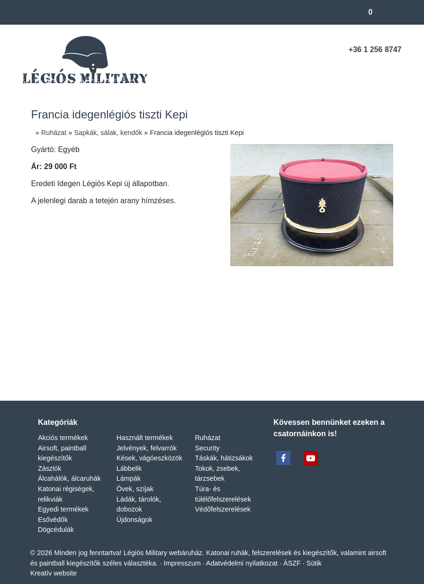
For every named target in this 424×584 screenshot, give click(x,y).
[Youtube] (378, 68)
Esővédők (53, 508)
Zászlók (50, 457)
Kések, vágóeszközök (150, 446)
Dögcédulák (56, 518)
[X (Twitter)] (178, 370)
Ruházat (207, 426)
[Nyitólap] (31, 12)
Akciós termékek (63, 426)
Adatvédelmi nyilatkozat (269, 551)
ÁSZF (320, 551)
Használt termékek (146, 426)
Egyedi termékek (64, 498)
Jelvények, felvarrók (146, 436)
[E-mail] (329, 68)
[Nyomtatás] (263, 370)
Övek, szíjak (135, 477)
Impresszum (207, 551)
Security (207, 436)
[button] (390, 12)
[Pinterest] (212, 370)
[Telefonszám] (345, 68)
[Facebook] (362, 68)
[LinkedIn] (195, 370)
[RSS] (395, 68)
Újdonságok (135, 508)
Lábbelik (130, 457)
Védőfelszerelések (223, 498)
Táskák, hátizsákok (224, 446)
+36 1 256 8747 (375, 50)
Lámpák (129, 467)
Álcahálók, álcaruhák (69, 467)
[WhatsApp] (229, 370)
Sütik (340, 551)
